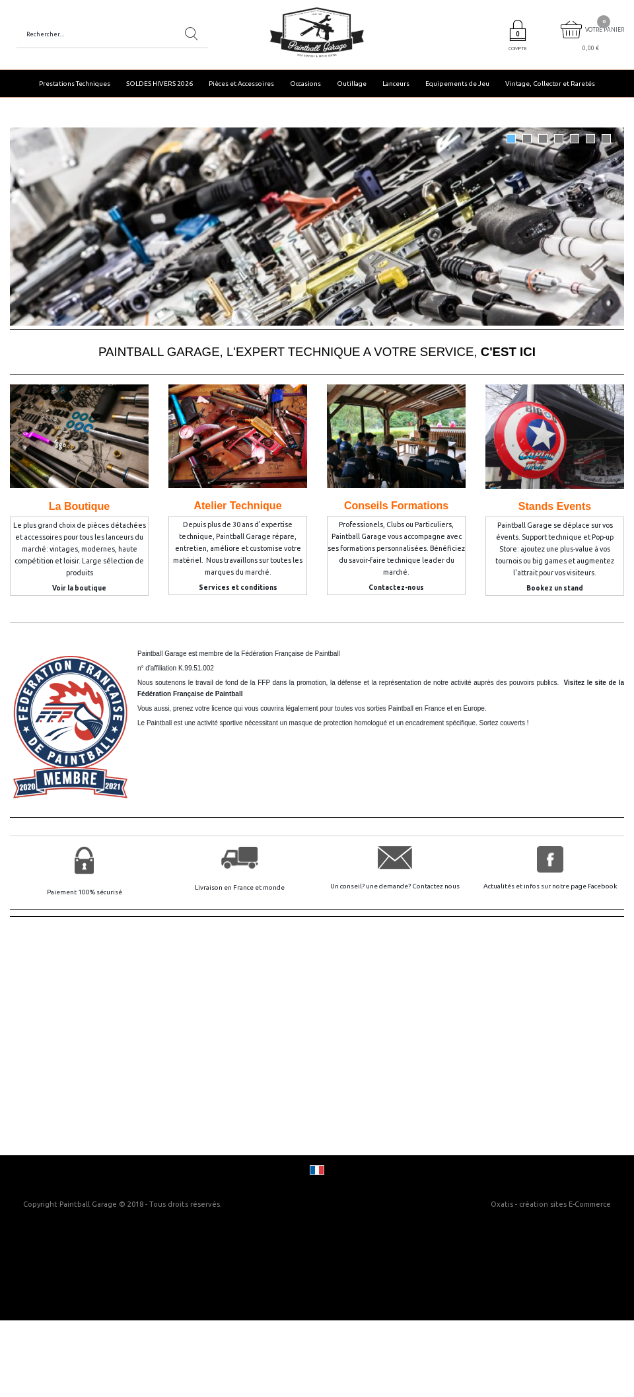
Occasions (305, 83)
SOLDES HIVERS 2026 (159, 83)
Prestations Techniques (74, 83)
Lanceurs (395, 83)
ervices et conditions (240, 587)
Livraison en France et (229, 887)
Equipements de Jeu (457, 83)
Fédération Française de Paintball (290, 653)
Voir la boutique (79, 588)
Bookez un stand (554, 588)
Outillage (352, 83)
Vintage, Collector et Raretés (550, 83)
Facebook (602, 886)
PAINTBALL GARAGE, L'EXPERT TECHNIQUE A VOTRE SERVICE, (317, 352)
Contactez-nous (396, 587)
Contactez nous (436, 886)
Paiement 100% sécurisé (84, 892)
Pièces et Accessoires (241, 83)
